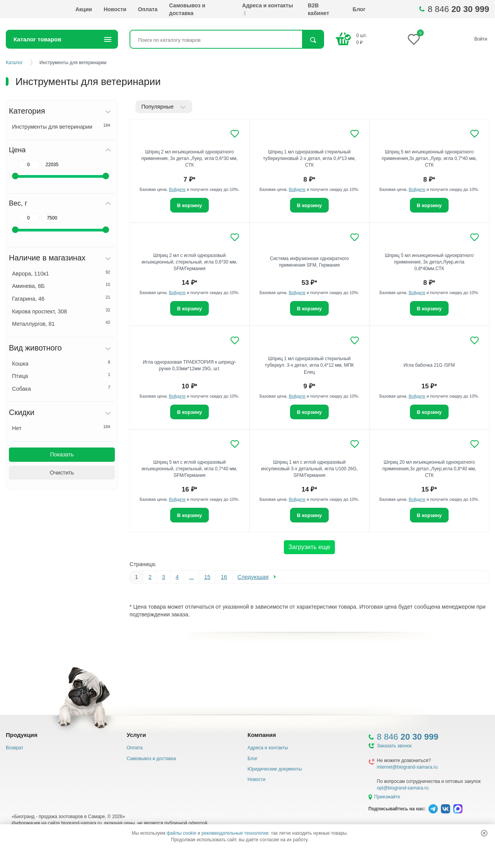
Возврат (14, 747)
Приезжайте (387, 797)
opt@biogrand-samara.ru (403, 788)
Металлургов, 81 (61, 323)
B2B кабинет (318, 9)
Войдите (177, 189)
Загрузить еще (309, 547)
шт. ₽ (361, 39)
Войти (480, 39)
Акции (83, 9)
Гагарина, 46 (61, 298)
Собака (61, 388)
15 (207, 577)
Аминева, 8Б (61, 285)
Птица (61, 375)
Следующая (253, 577)
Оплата (148, 9)
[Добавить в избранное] (234, 133)
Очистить (62, 473)
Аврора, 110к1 (61, 273)
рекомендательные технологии (234, 833)
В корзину (189, 205)
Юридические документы (275, 769)
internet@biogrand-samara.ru (407, 767)
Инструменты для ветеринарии (61, 126)
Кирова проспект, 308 (61, 311)
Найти (312, 40)
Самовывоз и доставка (187, 9)
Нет (61, 427)
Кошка (61, 363)
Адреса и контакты (267, 9)
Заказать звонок (394, 746)
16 (224, 577)
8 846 (458, 9)
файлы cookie (181, 833)
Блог (359, 9)
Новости (115, 9)
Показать (61, 454)
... (191, 577)
